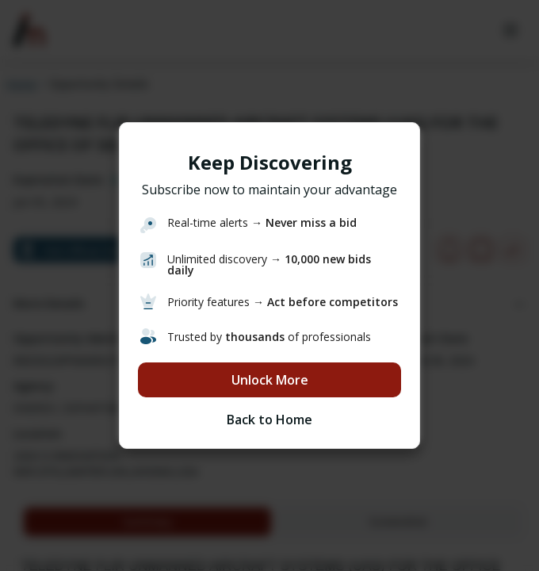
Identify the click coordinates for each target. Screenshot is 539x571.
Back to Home (269, 419)
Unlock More (269, 380)
